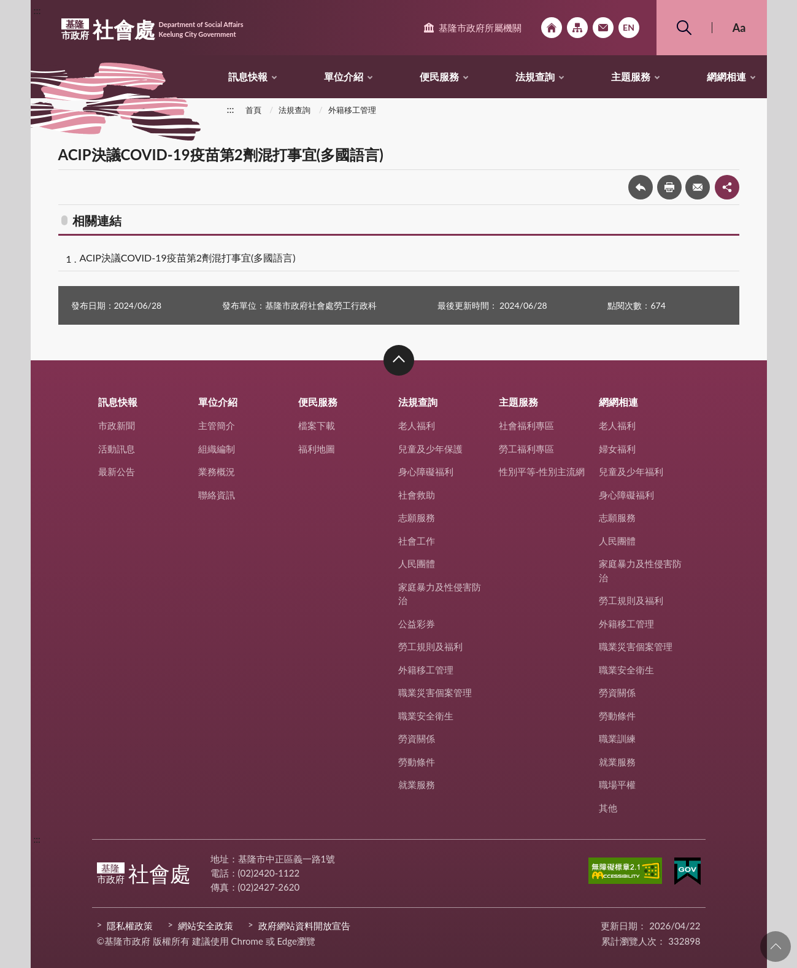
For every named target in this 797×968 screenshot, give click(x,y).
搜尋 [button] (684, 27)
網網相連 (726, 76)
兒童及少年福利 (631, 471)
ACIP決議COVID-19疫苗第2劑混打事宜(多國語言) (188, 257)
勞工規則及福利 (430, 646)
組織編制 (216, 448)
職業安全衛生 (425, 715)
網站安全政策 (205, 925)
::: (37, 10)
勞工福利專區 (526, 448)
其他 (608, 807)
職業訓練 (617, 738)
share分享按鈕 (727, 187)
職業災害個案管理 (435, 692)
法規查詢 (535, 76)
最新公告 (116, 471)
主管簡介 (216, 425)
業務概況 (216, 471)
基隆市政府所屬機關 (480, 27)
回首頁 (551, 27)
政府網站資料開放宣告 (304, 925)
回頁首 (775, 946)
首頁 (253, 110)
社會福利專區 (526, 425)
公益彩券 (416, 623)
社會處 (152, 29)
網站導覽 (577, 27)
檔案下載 (316, 425)
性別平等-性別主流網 (542, 471)
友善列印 (669, 187)
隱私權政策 (130, 925)
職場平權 (617, 784)
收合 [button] (398, 360)
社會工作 (416, 540)
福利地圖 (316, 448)
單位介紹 (343, 76)
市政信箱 (603, 27)
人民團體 (416, 563)
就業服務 (416, 784)
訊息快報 (248, 76)
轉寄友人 (697, 187)
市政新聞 (116, 425)
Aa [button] (739, 27)
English (628, 27)
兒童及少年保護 (430, 448)
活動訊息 (116, 448)
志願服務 (416, 517)
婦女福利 (617, 448)
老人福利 (416, 425)
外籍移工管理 (352, 110)
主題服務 (630, 76)
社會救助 (416, 494)
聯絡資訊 (216, 494)
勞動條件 (416, 761)
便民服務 (439, 76)
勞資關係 (416, 738)
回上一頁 (640, 187)
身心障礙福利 (425, 471)
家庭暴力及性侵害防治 (439, 593)
